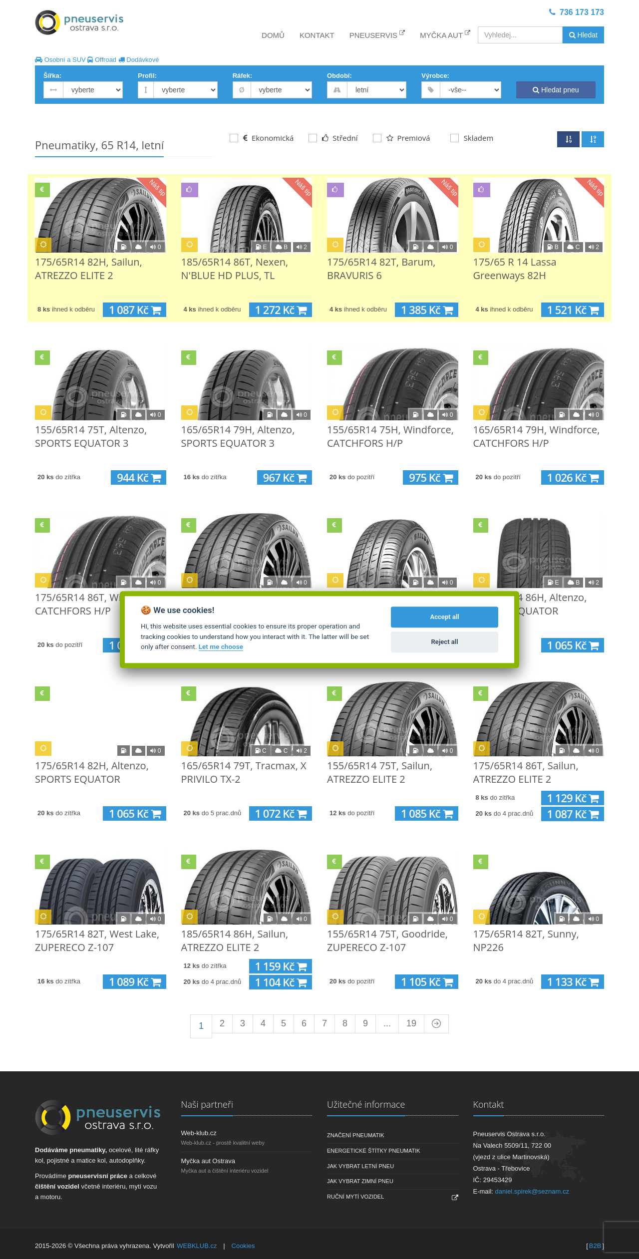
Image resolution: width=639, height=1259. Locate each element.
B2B (595, 1246)
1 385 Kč (426, 310)
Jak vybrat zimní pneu (360, 1181)
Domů (273, 35)
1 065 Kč (572, 645)
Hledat (583, 35)
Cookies (243, 1246)
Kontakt (317, 35)
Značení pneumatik (355, 1135)
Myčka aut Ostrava (208, 1161)
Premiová (401, 138)
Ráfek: (243, 75)
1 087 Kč (134, 310)
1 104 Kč (280, 982)
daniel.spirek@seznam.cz (532, 1191)
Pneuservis (377, 34)
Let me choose (221, 646)
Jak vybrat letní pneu (360, 1166)
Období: (339, 75)
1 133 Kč (572, 981)
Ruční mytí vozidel (355, 1197)
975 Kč (430, 477)
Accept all (444, 617)
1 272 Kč (280, 310)
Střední (333, 138)
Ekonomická (262, 138)
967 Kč (284, 477)
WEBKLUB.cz (197, 1246)
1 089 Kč (134, 981)
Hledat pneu (556, 90)
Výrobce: (435, 75)
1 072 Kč (280, 813)
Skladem (472, 138)
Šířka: (52, 75)
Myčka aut (445, 34)
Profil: (147, 75)
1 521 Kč (572, 310)
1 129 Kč (572, 798)
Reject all (444, 641)
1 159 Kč (280, 966)
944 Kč (138, 477)
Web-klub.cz (199, 1133)
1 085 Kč (426, 813)
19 (411, 1023)
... (387, 1023)
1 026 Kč (572, 477)
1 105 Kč (426, 981)
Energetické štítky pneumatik (373, 1151)
